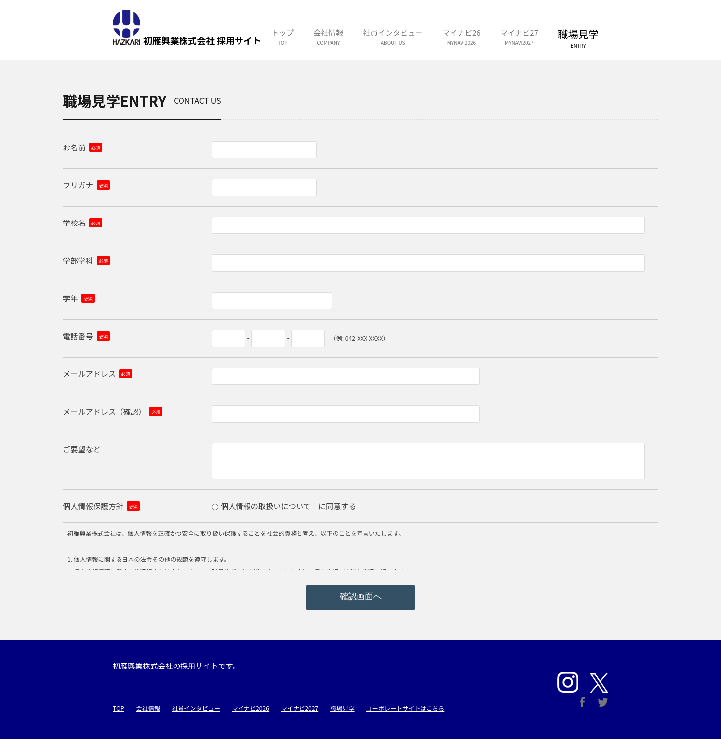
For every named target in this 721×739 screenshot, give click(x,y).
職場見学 (342, 708)
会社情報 (148, 708)
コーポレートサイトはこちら (405, 708)
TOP (118, 708)
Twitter (603, 702)
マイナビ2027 (299, 708)
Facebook (582, 702)
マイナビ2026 (250, 708)
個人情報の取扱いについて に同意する (288, 505)
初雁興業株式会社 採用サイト (126, 27)
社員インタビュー (196, 708)
